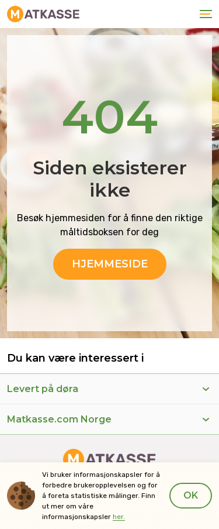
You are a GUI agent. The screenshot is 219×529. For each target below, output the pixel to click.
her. (119, 517)
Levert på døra (42, 388)
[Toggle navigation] (203, 14)
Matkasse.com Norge (59, 419)
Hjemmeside (110, 263)
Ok (190, 495)
